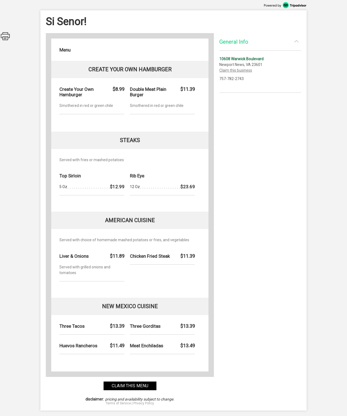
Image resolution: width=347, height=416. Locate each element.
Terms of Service (118, 403)
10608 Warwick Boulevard (241, 59)
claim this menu (130, 385)
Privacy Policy (143, 403)
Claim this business (235, 70)
